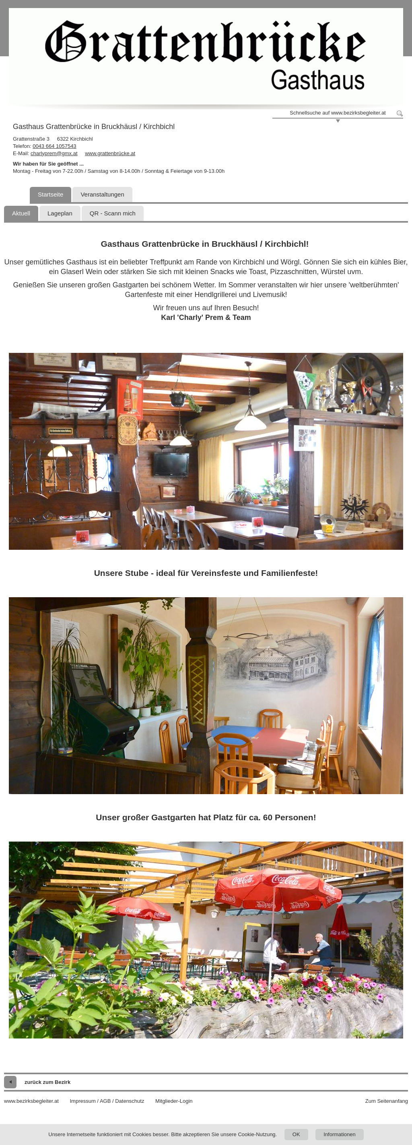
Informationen (339, 1134)
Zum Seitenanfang (386, 1101)
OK (296, 1134)
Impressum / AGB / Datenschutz (107, 1101)
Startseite (50, 194)
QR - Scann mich (113, 213)
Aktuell (21, 213)
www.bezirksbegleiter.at (31, 1101)
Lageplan (59, 213)
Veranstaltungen (102, 194)
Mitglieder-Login (174, 1101)
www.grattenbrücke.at (110, 153)
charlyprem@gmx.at (54, 153)
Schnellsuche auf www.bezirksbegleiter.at (337, 113)
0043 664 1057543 (54, 146)
